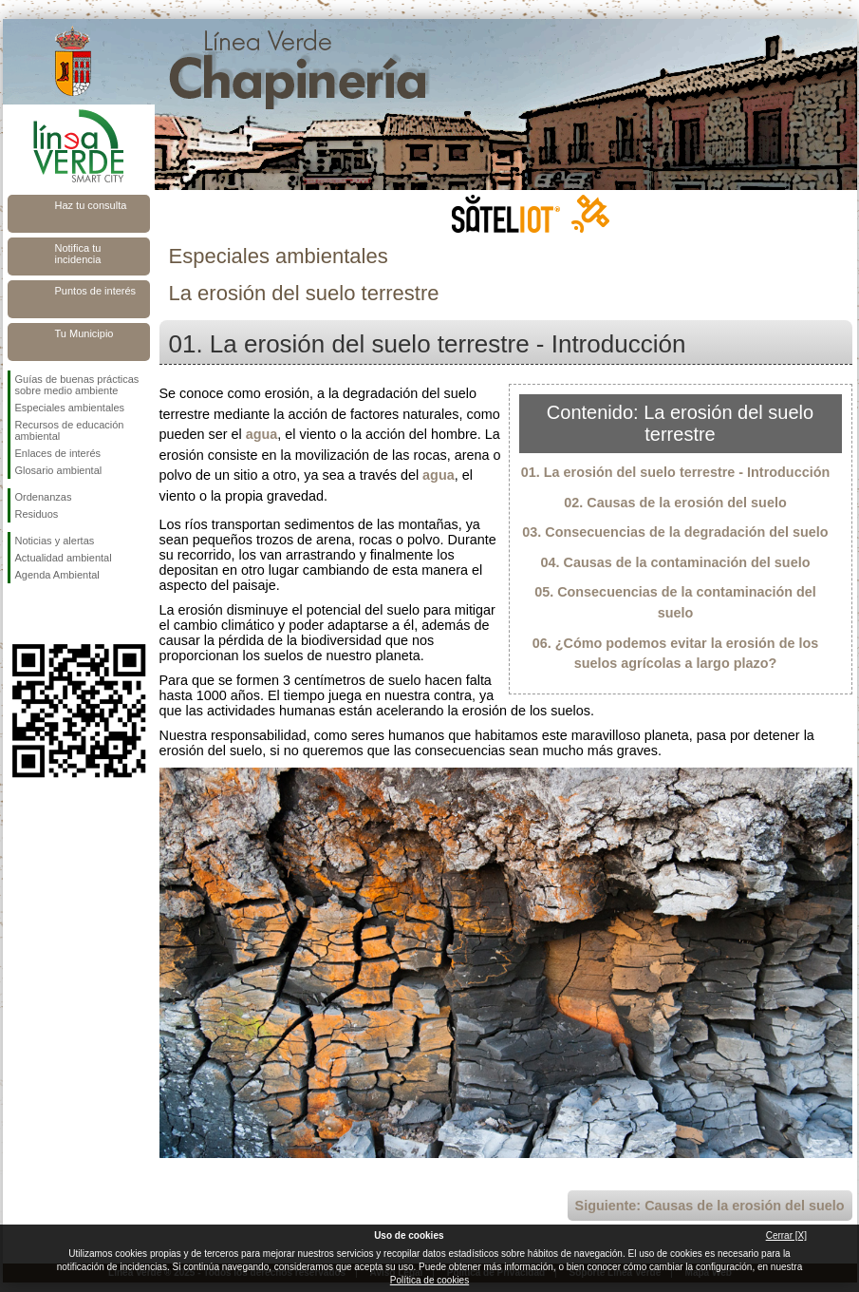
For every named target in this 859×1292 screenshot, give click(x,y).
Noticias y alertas (55, 540)
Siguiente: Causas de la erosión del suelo (710, 1205)
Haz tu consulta (91, 205)
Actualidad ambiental (63, 557)
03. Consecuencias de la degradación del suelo (675, 532)
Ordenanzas (43, 497)
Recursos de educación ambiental (69, 430)
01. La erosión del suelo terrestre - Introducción (675, 472)
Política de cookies (429, 1280)
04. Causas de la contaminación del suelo (676, 562)
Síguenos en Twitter (50, 613)
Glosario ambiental (59, 470)
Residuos (37, 514)
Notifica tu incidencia (78, 253)
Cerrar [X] (786, 1235)
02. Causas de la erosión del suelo (675, 502)
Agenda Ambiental (57, 574)
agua (262, 434)
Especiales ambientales (70, 407)
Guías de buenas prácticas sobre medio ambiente (77, 384)
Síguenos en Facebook (19, 613)
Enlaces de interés (58, 453)
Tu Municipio (84, 333)
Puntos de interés (96, 290)
